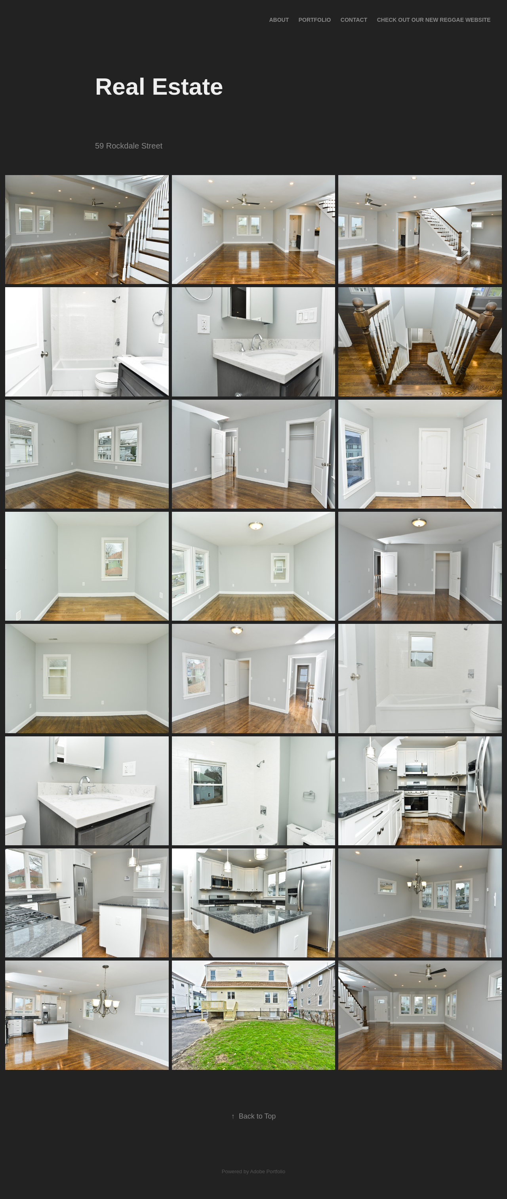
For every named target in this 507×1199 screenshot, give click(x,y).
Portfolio (315, 20)
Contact (354, 20)
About (279, 20)
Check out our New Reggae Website (434, 20)
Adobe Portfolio (267, 1171)
